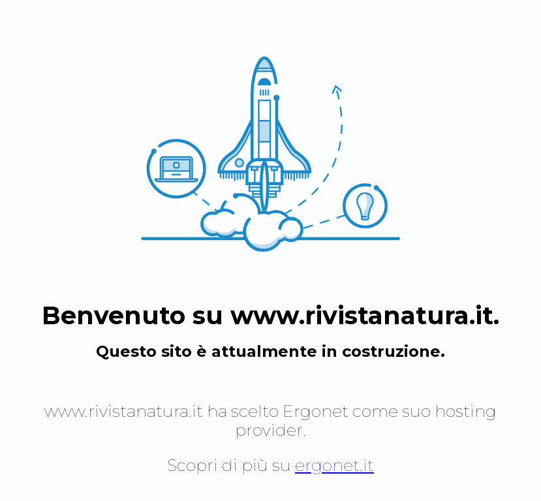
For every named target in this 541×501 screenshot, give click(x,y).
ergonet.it (334, 465)
